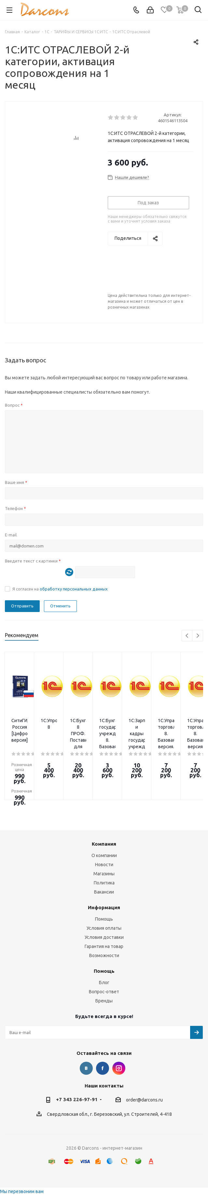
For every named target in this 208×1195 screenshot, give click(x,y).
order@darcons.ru (144, 1099)
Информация (104, 907)
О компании (104, 855)
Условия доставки (104, 937)
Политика (104, 882)
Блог (104, 982)
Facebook (102, 1068)
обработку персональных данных (74, 589)
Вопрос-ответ (104, 991)
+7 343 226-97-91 (77, 1099)
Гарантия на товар (104, 946)
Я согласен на (60, 589)
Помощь (104, 919)
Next (197, 636)
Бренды (104, 1000)
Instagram (118, 1068)
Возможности (104, 955)
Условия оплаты (104, 928)
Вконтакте (86, 1068)
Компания (104, 844)
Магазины (104, 873)
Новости (104, 864)
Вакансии (104, 892)
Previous (187, 636)
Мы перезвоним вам (22, 1191)
